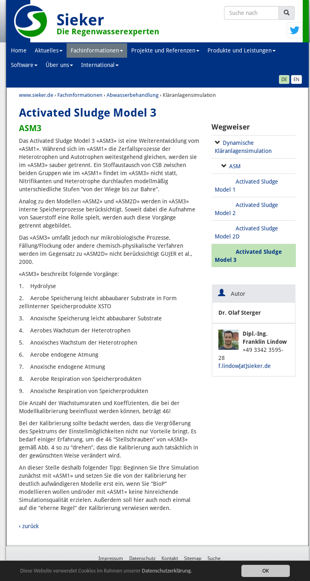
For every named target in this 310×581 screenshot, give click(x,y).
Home (19, 50)
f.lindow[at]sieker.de (244, 366)
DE (284, 79)
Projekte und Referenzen (165, 50)
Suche (213, 558)
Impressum (110, 558)
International (100, 65)
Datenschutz (142, 558)
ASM (235, 166)
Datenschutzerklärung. (167, 571)
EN (296, 79)
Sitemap (192, 558)
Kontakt (169, 558)
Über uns (59, 65)
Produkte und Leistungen (241, 50)
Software (24, 65)
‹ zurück (29, 526)
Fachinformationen (97, 50)
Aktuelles (49, 50)
